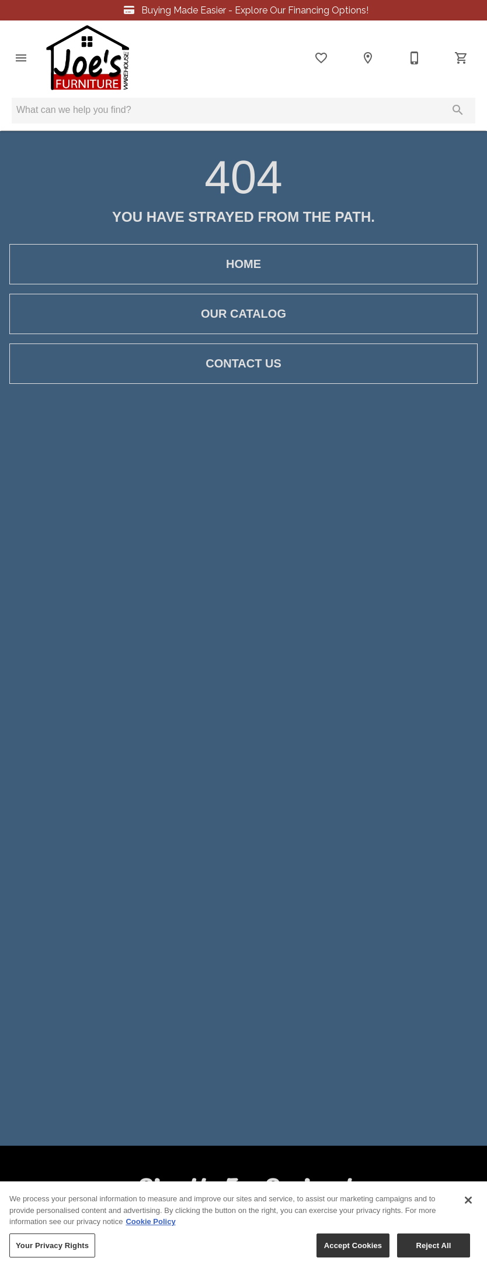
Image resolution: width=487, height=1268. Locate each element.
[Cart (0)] (461, 58)
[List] (321, 58)
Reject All (433, 1249)
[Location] (368, 58)
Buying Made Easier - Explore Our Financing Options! (243, 10)
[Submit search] (458, 110)
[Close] (468, 1204)
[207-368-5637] (415, 58)
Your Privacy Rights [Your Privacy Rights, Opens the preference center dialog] (52, 1249)
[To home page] (88, 58)
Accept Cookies (353, 1249)
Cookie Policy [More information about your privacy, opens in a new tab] (150, 1225)
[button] (21, 58)
